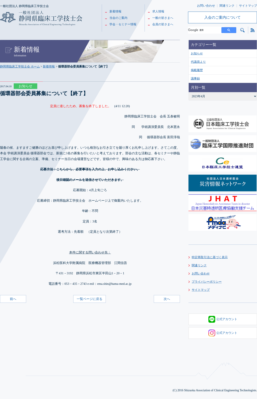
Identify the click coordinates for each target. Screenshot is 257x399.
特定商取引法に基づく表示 (210, 257)
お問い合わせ (206, 5)
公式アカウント (222, 319)
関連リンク (227, 5)
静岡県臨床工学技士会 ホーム (20, 66)
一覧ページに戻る (89, 299)
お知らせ (197, 53)
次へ (167, 299)
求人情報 (158, 11)
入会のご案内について (222, 17)
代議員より (198, 61)
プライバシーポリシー (207, 281)
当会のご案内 (118, 18)
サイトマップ (248, 5)
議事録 (195, 78)
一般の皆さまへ (162, 18)
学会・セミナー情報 (122, 24)
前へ (13, 299)
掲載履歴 (197, 70)
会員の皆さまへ (162, 24)
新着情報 (115, 11)
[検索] (206, 30)
